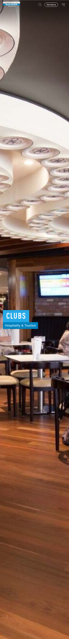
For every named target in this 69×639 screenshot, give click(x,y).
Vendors (51, 4)
